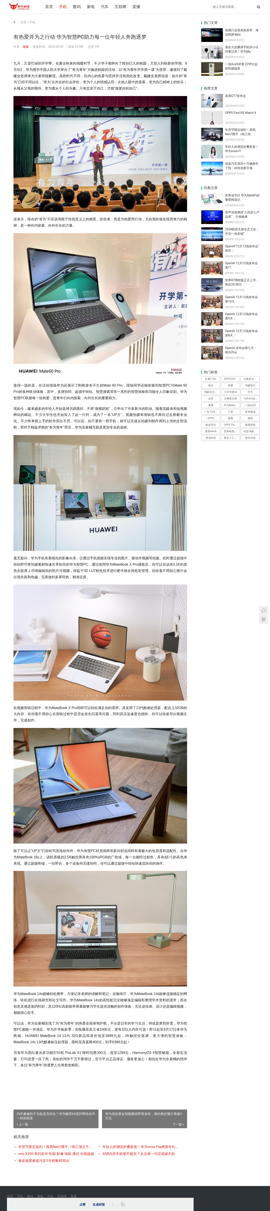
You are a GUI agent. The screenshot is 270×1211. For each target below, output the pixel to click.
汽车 (105, 6)
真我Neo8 (210, 431)
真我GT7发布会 (235, 96)
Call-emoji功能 (252, 398)
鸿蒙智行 (250, 385)
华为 (250, 392)
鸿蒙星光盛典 (212, 392)
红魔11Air (210, 378)
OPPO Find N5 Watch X (240, 113)
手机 (63, 6)
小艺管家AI (230, 392)
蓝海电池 (250, 411)
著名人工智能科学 (232, 437)
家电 (91, 6)
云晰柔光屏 (230, 398)
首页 (49, 6)
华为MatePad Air (232, 405)
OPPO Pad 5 (231, 424)
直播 (136, 6)
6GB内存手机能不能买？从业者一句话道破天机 (138, 1154)
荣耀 (230, 385)
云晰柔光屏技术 (252, 378)
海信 (210, 385)
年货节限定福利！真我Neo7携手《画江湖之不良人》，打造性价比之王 (56, 1147)
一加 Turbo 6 (211, 411)
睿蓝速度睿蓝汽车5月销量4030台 (44, 1161)
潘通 (210, 405)
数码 (77, 6)
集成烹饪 (211, 424)
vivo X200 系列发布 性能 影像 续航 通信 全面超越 (56, 1154)
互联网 (120, 6)
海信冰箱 (250, 437)
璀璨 (26, 46)
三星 (230, 411)
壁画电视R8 (230, 431)
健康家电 (250, 424)
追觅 (210, 398)
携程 (250, 418)
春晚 (230, 418)
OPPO (210, 418)
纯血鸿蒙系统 (251, 431)
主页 (23, 22)
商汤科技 (211, 437)
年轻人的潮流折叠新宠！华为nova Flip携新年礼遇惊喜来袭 (140, 1147)
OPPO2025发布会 (232, 378)
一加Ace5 (250, 405)
